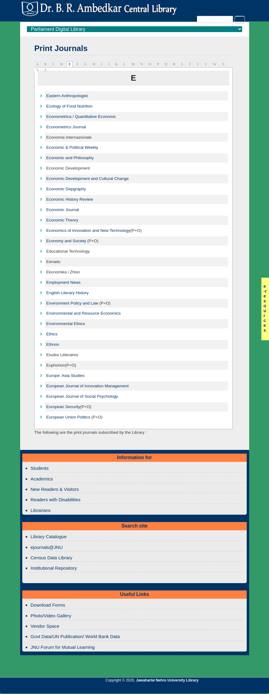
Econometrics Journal (66, 127)
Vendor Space (45, 626)
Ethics (51, 334)
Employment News (63, 282)
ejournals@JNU (47, 547)
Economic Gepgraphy (66, 189)
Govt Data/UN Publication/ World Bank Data (75, 636)
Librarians (41, 510)
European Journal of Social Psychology (82, 396)
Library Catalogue (49, 536)
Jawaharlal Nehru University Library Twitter (225, 688)
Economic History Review (69, 199)
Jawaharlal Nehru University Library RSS (193, 688)
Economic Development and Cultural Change (87, 178)
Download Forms (48, 605)
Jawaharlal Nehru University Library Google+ (214, 688)
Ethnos (52, 344)
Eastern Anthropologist (67, 95)
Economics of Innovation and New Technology (88, 230)
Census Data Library (51, 557)
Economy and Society (66, 241)
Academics (42, 478)
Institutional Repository (54, 568)
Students (40, 468)
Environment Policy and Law (72, 303)
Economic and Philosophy (69, 157)
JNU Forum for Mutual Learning (63, 647)
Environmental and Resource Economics (83, 313)
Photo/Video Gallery (51, 615)
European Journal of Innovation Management (87, 386)
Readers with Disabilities (55, 499)
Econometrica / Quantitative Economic (81, 116)
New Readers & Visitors (55, 489)
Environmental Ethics (65, 323)
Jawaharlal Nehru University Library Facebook (235, 688)
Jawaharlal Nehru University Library (167, 680)
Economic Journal (62, 209)
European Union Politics (68, 417)
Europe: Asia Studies (65, 375)
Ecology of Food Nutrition (69, 106)
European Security (63, 406)
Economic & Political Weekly (72, 147)
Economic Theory (62, 220)
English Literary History (67, 292)
